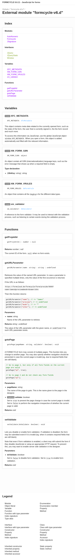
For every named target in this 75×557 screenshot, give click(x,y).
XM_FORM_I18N (14, 72)
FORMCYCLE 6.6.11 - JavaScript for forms (21, 2)
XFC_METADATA (14, 69)
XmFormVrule (28, 189)
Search (70, 2)
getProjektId (12, 88)
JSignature (11, 42)
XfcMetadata (26, 121)
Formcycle (11, 39)
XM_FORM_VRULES (16, 74)
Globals (5, 9)
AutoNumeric (12, 36)
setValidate (11, 96)
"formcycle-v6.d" (17, 9)
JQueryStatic (12, 55)
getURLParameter (14, 91)
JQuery (10, 53)
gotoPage (11, 93)
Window (10, 58)
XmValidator (26, 209)
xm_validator (12, 77)
